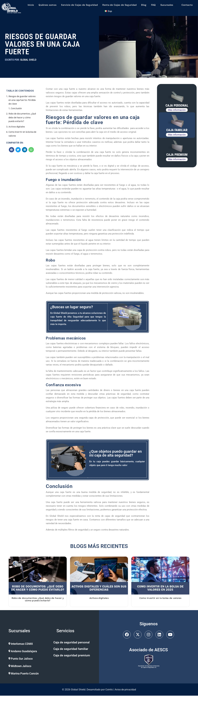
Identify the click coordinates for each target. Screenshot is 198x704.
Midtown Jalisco (21, 666)
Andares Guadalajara (24, 651)
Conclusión (16, 108)
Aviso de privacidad (125, 689)
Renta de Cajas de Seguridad (119, 4)
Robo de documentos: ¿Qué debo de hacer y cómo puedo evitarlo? (20, 117)
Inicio (31, 4)
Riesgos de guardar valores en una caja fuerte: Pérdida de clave (22, 100)
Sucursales (168, 4)
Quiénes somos (47, 4)
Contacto (187, 4)
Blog (143, 4)
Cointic (109, 689)
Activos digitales (17, 126)
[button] (28, 644)
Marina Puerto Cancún (25, 673)
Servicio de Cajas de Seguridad (79, 4)
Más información (177, 110)
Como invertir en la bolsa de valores (160, 598)
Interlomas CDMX (22, 643)
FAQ (153, 4)
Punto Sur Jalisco (22, 658)
